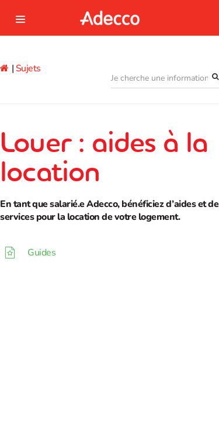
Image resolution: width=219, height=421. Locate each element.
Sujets (28, 68)
